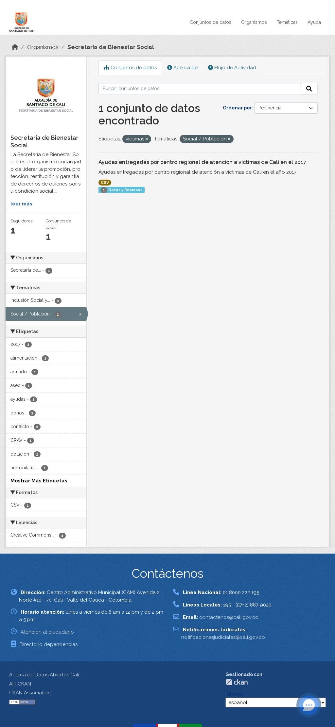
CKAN (236, 682)
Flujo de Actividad (232, 68)
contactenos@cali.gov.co (228, 617)
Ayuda (314, 22)
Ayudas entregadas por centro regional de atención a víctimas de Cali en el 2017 (202, 162)
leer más (21, 204)
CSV (105, 182)
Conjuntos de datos (210, 22)
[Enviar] (309, 89)
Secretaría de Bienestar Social (110, 47)
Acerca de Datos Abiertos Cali (44, 675)
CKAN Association (30, 693)
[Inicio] (15, 47)
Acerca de (182, 68)
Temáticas (287, 22)
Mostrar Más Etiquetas (38, 481)
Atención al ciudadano (47, 632)
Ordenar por (237, 107)
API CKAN (20, 684)
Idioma (233, 694)
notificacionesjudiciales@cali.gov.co (223, 637)
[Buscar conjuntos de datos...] (199, 89)
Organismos (254, 22)
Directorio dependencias (49, 644)
